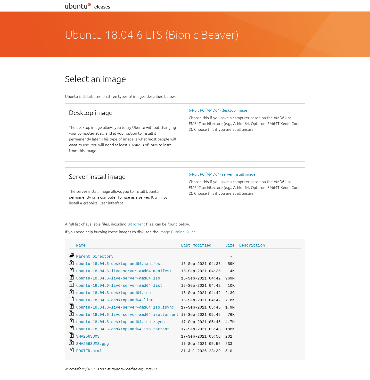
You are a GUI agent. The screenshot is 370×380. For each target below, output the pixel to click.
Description (252, 245)
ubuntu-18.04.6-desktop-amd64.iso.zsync (120, 316)
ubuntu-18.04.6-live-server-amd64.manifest (124, 269)
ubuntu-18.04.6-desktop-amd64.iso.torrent (122, 323)
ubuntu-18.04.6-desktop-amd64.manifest (119, 262)
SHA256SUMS (87, 330)
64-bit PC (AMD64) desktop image (218, 110)
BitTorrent (136, 224)
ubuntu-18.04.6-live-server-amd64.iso (118, 276)
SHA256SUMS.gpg (92, 337)
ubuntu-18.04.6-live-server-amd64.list (119, 283)
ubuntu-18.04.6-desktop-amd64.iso (113, 289)
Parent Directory (95, 255)
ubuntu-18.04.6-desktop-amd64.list (114, 296)
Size (230, 245)
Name (80, 245)
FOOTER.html (89, 344)
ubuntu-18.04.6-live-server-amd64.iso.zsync (125, 303)
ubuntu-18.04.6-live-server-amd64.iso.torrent (127, 310)
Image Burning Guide (177, 232)
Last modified (196, 245)
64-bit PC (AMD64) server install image (222, 174)
